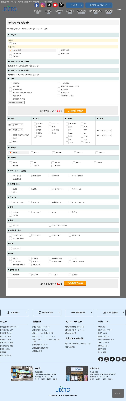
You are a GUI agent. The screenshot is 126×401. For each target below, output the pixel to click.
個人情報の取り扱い (106, 339)
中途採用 (102, 352)
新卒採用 (102, 349)
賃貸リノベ (81, 12)
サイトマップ (104, 343)
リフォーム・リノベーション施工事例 (47, 340)
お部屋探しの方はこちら (99, 5)
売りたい (59, 12)
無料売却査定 (71, 333)
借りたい (37, 12)
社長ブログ (103, 333)
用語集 (4, 352)
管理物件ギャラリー (41, 345)
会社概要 (109, 12)
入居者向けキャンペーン (75, 330)
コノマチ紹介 (6, 336)
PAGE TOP (118, 393)
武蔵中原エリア (7, 333)
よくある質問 (6, 355)
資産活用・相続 (96, 12)
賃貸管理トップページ (42, 327)
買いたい (48, 12)
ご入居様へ (75, 5)
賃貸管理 (69, 12)
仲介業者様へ (46, 312)
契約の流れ (6, 349)
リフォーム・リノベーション (44, 336)
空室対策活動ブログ (41, 348)
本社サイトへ (104, 346)
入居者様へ (14, 312)
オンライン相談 (7, 343)
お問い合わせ (110, 312)
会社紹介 (102, 327)
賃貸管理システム (40, 330)
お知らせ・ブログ (105, 330)
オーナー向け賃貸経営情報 (43, 333)
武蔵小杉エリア (7, 330)
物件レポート (6, 339)
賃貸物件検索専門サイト (10, 327)
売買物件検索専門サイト (75, 327)
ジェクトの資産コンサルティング (79, 344)
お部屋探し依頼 (7, 346)
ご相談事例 (71, 347)
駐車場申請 (78, 312)
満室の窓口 (38, 351)
